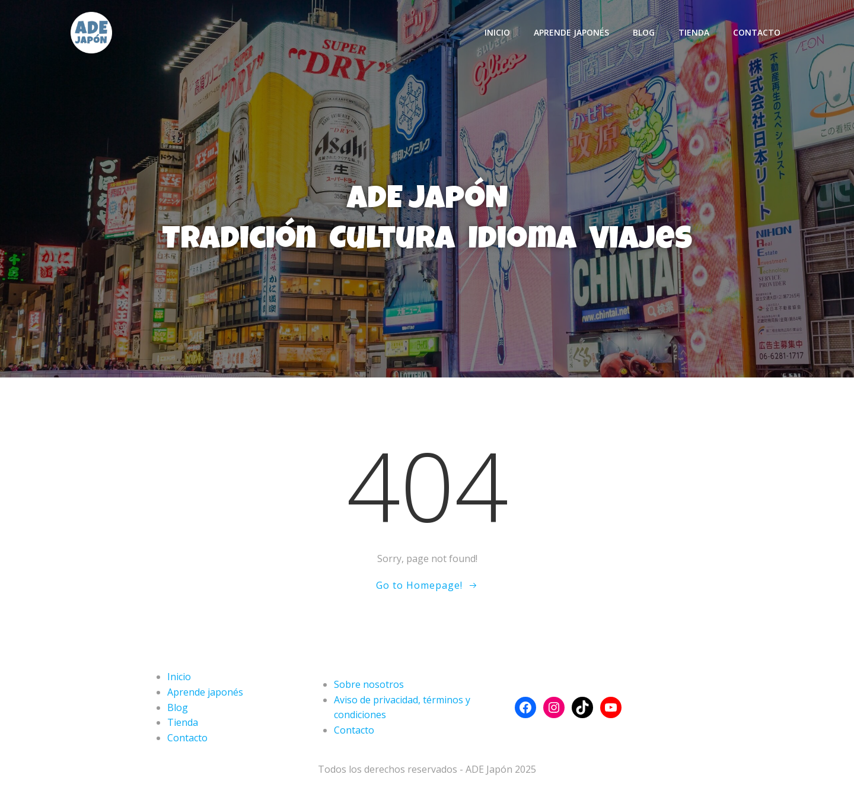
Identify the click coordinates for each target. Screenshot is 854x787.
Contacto (756, 33)
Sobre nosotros (369, 684)
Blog (644, 33)
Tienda (693, 33)
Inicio (497, 33)
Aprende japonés (571, 33)
